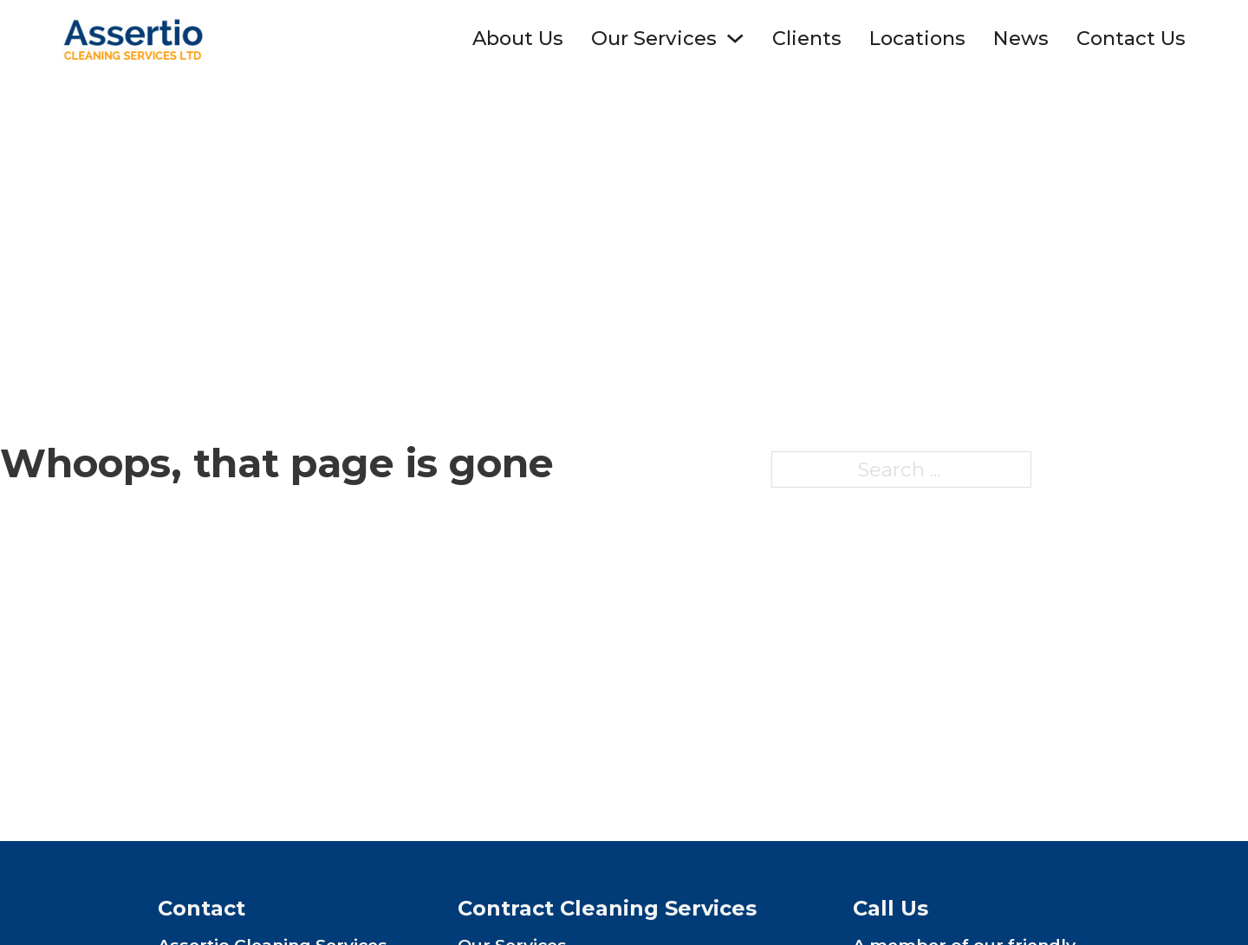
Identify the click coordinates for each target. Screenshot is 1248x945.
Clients (807, 38)
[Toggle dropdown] (734, 38)
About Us (517, 38)
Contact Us (1131, 38)
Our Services (654, 38)
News (1021, 38)
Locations (917, 38)
